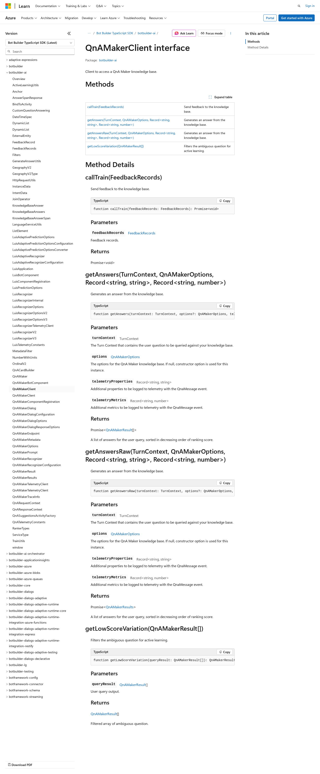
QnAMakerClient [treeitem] (24, 389)
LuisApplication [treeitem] (22, 269)
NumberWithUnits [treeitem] (24, 357)
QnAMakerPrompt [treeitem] (25, 452)
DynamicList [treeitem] (20, 123)
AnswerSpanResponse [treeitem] (27, 98)
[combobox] (40, 42)
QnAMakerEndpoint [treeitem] (26, 433)
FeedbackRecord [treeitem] (23, 142)
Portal (270, 18)
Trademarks (184, 760)
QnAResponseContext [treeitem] (27, 509)
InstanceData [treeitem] (21, 186)
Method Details (258, 47)
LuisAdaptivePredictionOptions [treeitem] (33, 237)
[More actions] (231, 33)
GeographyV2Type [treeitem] (25, 174)
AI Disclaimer (14, 760)
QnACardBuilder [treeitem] (23, 370)
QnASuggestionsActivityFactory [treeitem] (34, 515)
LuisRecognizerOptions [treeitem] (28, 307)
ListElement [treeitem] (20, 231)
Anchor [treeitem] (17, 91)
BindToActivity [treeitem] (22, 104)
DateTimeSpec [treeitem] (22, 117)
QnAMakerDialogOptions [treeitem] (29, 421)
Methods (254, 41)
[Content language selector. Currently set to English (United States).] (25, 750)
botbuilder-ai (146, 33)
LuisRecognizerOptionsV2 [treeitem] (29, 313)
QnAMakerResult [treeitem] (24, 471)
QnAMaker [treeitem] (19, 376)
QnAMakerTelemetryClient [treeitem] (30, 484)
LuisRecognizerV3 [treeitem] (24, 338)
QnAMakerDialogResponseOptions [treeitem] (36, 427)
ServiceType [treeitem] (20, 535)
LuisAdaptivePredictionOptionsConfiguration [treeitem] (42, 243)
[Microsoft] (8, 6)
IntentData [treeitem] (19, 193)
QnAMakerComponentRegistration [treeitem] (36, 401)
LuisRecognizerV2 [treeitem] (24, 332)
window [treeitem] (17, 547)
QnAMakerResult (119, 429)
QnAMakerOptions (125, 356)
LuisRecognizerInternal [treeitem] (27, 300)
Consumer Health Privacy (127, 760)
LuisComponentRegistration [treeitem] (31, 281)
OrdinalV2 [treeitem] (19, 363)
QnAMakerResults (120, 606)
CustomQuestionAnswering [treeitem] (31, 110)
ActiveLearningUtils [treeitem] (25, 85)
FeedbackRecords (141, 233)
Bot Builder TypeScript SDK (114, 33)
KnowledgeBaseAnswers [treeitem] (28, 211)
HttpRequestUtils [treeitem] (24, 180)
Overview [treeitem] (18, 79)
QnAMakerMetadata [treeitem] (26, 439)
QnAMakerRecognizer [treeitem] (27, 459)
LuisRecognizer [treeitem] (22, 294)
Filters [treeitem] (16, 155)
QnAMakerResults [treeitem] (24, 477)
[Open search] (299, 6)
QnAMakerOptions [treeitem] (25, 446)
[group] (163, 314)
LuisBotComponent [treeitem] (25, 275)
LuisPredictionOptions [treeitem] (27, 287)
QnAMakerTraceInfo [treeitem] (26, 497)
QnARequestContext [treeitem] (26, 503)
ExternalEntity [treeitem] (21, 136)
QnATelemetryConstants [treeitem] (28, 522)
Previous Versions (40, 760)
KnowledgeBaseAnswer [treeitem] (28, 205)
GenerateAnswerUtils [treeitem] (26, 161)
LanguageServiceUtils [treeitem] (27, 224)
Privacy (97, 760)
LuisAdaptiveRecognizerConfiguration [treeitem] (37, 262)
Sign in (310, 6)
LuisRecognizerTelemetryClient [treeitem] (33, 325)
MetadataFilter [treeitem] (22, 351)
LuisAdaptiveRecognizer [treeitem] (28, 256)
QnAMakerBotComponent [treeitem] (30, 383)
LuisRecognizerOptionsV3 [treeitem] (29, 319)
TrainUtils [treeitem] (18, 541)
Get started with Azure (296, 18)
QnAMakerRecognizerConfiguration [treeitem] (36, 465)
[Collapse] (69, 33)
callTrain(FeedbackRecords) (105, 107)
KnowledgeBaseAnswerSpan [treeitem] (31, 218)
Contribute (79, 760)
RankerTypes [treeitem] (20, 528)
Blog (61, 760)
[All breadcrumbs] (89, 33)
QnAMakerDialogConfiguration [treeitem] (33, 414)
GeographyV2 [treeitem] (21, 167)
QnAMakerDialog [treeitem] (24, 408)
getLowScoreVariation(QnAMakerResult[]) (115, 146)
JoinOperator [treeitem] (21, 199)
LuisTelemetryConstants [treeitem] (28, 345)
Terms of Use (162, 760)
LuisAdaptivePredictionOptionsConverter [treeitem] (40, 249)
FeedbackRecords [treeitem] (24, 148)
